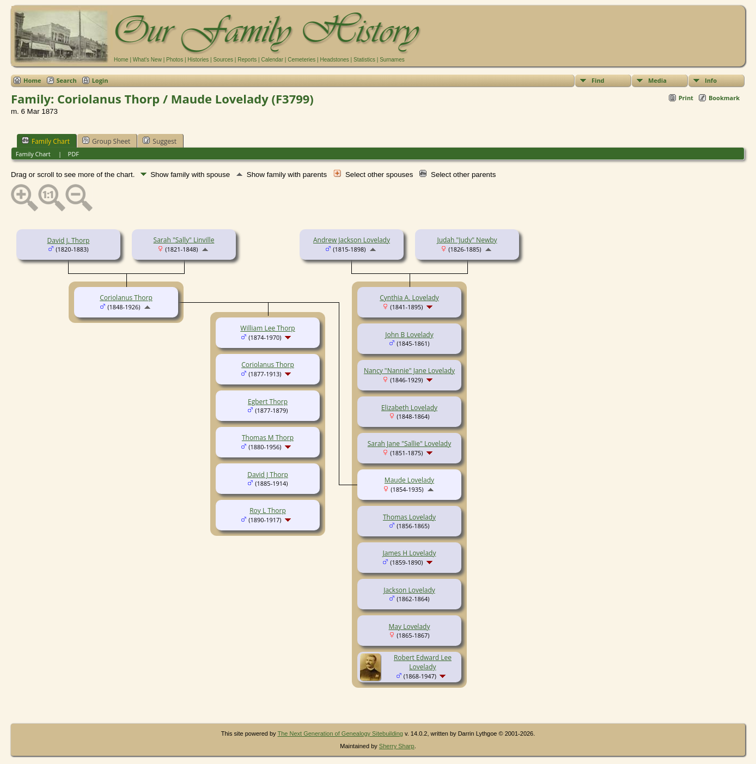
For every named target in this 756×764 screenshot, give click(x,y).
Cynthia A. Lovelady (409, 297)
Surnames (392, 60)
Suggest (159, 141)
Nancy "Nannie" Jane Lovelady (409, 370)
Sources (223, 60)
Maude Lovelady (409, 480)
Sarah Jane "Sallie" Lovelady (409, 443)
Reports (247, 60)
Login (100, 80)
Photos (174, 60)
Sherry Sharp (396, 746)
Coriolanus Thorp (126, 297)
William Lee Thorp (267, 328)
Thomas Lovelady (409, 517)
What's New (147, 60)
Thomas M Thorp (268, 437)
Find (598, 80)
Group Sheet (106, 141)
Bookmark (724, 98)
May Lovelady (409, 626)
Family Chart (46, 141)
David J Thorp (267, 474)
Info (711, 80)
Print (686, 98)
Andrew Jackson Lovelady (351, 240)
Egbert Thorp (268, 401)
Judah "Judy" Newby (467, 240)
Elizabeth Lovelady (409, 407)
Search (67, 80)
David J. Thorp (68, 240)
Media (657, 80)
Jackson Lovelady (409, 590)
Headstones (334, 60)
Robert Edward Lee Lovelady (423, 662)
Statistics (364, 60)
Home (121, 60)
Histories (198, 60)
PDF (73, 154)
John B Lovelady (409, 334)
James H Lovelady (409, 553)
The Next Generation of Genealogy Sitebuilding (340, 733)
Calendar (272, 60)
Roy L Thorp (267, 510)
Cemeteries (301, 60)
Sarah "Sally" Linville (184, 240)
